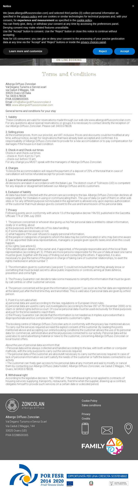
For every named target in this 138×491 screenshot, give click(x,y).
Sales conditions (91, 405)
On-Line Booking (69, 60)
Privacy (86, 414)
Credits (86, 418)
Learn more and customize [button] (25, 51)
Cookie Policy (89, 400)
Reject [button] (103, 51)
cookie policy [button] (84, 20)
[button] (133, 6)
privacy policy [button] (29, 16)
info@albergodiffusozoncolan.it (32, 102)
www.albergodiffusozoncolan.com (32, 105)
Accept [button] (124, 51)
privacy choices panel (93, 42)
